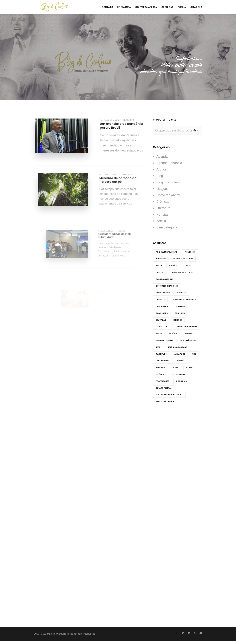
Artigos (161, 169)
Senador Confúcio (165, 401)
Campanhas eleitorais (182, 272)
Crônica (160, 299)
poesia (161, 221)
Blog (159, 176)
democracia (162, 306)
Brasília (173, 265)
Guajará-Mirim (188, 340)
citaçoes (162, 189)
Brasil (159, 265)
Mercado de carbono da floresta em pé (106, 185)
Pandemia (160, 367)
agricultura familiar (167, 252)
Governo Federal (164, 340)
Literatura (163, 208)
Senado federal (163, 388)
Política (160, 374)
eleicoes (177, 320)
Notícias (162, 214)
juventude (161, 354)
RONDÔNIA (181, 381)
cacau (188, 265)
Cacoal (160, 272)
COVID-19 (181, 292)
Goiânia (173, 333)
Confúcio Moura (164, 279)
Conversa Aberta (168, 195)
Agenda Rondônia (169, 163)
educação (161, 320)
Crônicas (162, 201)
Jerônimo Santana (177, 347)
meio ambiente (163, 360)
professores (162, 381)
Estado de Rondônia (186, 326)
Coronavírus (163, 292)
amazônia (190, 252)
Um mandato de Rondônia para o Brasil (113, 129)
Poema (176, 367)
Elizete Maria (162, 326)
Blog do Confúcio (168, 182)
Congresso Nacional (167, 286)
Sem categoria (166, 227)
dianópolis (181, 306)
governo (189, 333)
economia (180, 313)
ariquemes (161, 258)
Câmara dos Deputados (184, 299)
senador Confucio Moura (169, 394)
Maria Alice (179, 354)
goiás (159, 333)
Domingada (162, 313)
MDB (194, 354)
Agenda (162, 156)
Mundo (180, 360)
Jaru (158, 347)
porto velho (178, 374)
